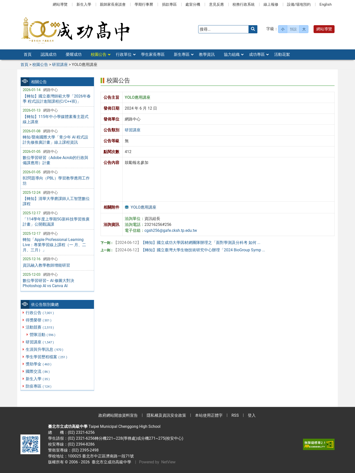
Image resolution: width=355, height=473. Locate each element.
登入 (252, 415)
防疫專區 (39, 386)
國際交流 (38, 371)
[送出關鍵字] (252, 29)
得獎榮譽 (39, 320)
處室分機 (192, 4)
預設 (293, 29)
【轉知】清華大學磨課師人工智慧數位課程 (56, 201)
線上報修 (271, 4)
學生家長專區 (153, 54)
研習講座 (40, 342)
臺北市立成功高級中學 (110, 462)
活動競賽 (40, 327)
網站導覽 (60, 4)
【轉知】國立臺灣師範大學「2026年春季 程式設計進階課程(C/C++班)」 (57, 99)
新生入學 (83, 4)
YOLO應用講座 (143, 207)
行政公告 (40, 312)
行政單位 (124, 54)
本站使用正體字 (209, 415)
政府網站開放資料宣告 (118, 415)
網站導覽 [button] (324, 29)
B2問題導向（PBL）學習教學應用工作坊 (56, 181)
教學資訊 (207, 54)
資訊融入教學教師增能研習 (46, 265)
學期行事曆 (144, 4)
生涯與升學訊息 (45, 349)
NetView (168, 462)
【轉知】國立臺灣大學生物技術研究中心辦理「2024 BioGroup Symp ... (189, 250)
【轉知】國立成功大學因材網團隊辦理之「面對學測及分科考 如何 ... (186, 242)
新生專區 (182, 54)
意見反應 (216, 4)
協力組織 (232, 54)
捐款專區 (169, 4)
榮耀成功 (74, 54)
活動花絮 (282, 54)
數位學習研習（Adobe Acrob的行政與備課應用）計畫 (55, 160)
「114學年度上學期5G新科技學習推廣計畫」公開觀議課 (56, 222)
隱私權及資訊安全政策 (166, 415)
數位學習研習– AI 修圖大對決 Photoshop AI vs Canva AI (48, 283)
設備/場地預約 (299, 4)
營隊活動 (43, 334)
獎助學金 (39, 364)
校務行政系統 (243, 4)
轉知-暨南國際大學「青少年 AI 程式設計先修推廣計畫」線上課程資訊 (55, 140)
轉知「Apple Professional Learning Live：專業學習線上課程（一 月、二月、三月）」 (54, 244)
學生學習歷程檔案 (47, 357)
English (326, 4)
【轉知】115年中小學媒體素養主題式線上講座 (56, 119)
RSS (235, 415)
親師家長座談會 (113, 4)
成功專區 (257, 54)
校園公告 (98, 54)
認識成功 (48, 54)
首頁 (28, 54)
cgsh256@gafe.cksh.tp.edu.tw (170, 230)
